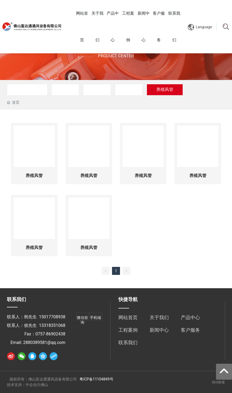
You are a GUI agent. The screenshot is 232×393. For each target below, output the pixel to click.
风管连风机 (27, 89)
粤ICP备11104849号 (96, 379)
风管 (65, 89)
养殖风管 (164, 89)
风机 (97, 89)
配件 (129, 89)
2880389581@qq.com (44, 342)
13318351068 (52, 325)
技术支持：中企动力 (24, 385)
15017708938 (52, 316)
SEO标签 (218, 382)
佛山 (44, 385)
